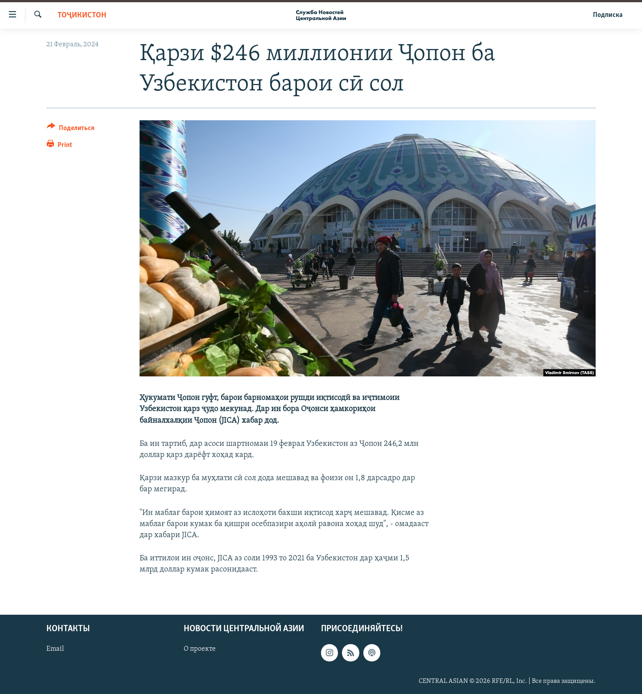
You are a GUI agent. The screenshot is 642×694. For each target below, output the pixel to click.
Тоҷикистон (82, 15)
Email (55, 649)
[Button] (71, 129)
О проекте (200, 649)
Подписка (607, 15)
